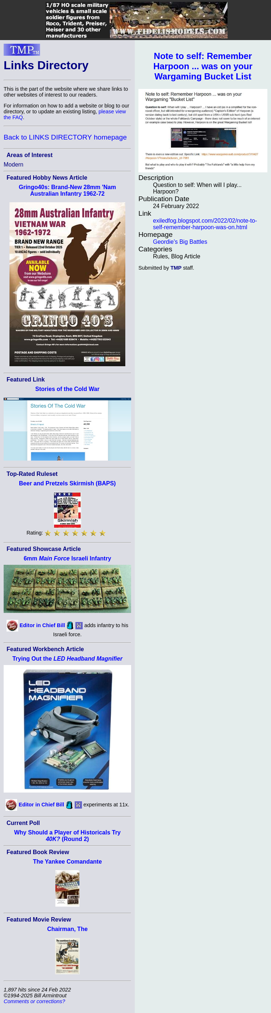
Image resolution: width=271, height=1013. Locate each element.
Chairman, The (67, 929)
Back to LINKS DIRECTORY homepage (65, 137)
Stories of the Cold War (67, 389)
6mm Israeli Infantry (67, 558)
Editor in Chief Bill (42, 625)
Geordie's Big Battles (180, 242)
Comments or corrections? (34, 1001)
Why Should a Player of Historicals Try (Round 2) (67, 835)
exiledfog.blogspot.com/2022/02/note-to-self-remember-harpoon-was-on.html (205, 224)
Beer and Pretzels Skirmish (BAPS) (67, 483)
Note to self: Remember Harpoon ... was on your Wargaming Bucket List (202, 66)
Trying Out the (67, 659)
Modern (13, 164)
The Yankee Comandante (67, 861)
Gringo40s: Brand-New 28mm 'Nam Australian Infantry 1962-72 (67, 190)
